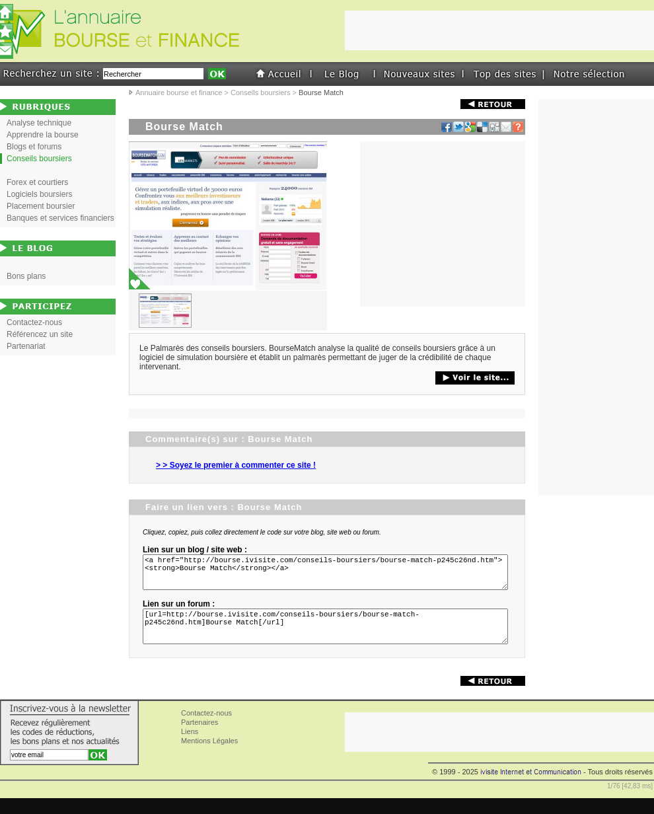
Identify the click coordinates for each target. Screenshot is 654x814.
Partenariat (26, 346)
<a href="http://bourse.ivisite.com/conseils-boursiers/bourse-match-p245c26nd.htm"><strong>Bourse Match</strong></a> (328, 576)
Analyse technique (39, 123)
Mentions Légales (209, 756)
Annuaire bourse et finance (178, 92)
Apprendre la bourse (43, 134)
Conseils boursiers (260, 92)
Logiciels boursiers (39, 194)
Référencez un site (40, 334)
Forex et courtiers (37, 182)
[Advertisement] (442, 224)
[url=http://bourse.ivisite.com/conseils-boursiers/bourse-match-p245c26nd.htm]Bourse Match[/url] (328, 638)
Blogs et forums (34, 146)
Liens (189, 747)
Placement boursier (41, 206)
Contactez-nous (34, 322)
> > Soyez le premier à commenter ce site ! (236, 465)
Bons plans (26, 276)
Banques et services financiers (60, 218)
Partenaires (199, 738)
